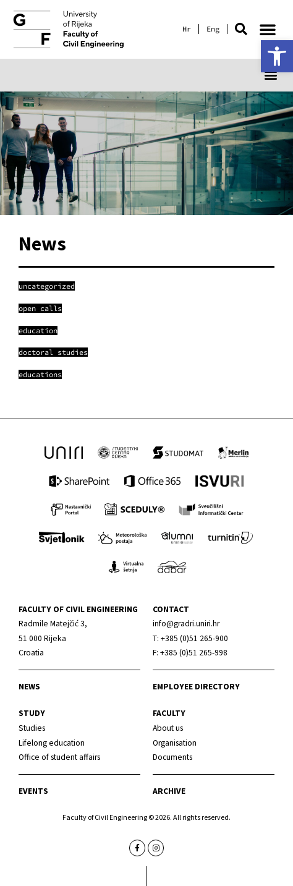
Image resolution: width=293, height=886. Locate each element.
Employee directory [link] (196, 686)
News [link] (29, 686)
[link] (277, 56)
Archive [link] (169, 791)
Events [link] (33, 791)
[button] (241, 29)
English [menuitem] (212, 29)
